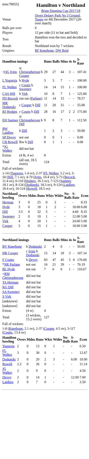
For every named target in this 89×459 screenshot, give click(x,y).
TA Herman (10, 282)
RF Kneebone (44, 50)
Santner (66, 181)
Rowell (32, 188)
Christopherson (29, 72)
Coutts (26, 85)
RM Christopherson (12, 276)
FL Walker (9, 87)
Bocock (69, 177)
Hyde (25, 80)
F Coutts (8, 260)
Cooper (24, 76)
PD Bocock (10, 98)
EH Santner (10, 120)
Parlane (36, 98)
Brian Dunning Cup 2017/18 (60, 11)
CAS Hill (8, 94)
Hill (10, 177)
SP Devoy (9, 137)
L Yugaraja (9, 80)
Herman (7, 202)
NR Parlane (12, 264)
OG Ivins (10, 72)
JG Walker (7, 148)
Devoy (33, 260)
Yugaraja (17, 173)
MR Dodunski (9, 105)
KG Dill (7, 287)
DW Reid (61, 50)
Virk (25, 94)
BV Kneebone (12, 246)
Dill (37, 105)
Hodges (30, 181)
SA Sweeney (11, 292)
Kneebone (16, 328)
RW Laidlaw (7, 130)
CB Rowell (10, 142)
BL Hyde (8, 269)
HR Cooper (10, 253)
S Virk (6, 296)
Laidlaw (69, 185)
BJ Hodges (9, 111)
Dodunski (32, 185)
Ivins (37, 177)
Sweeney (25, 89)
